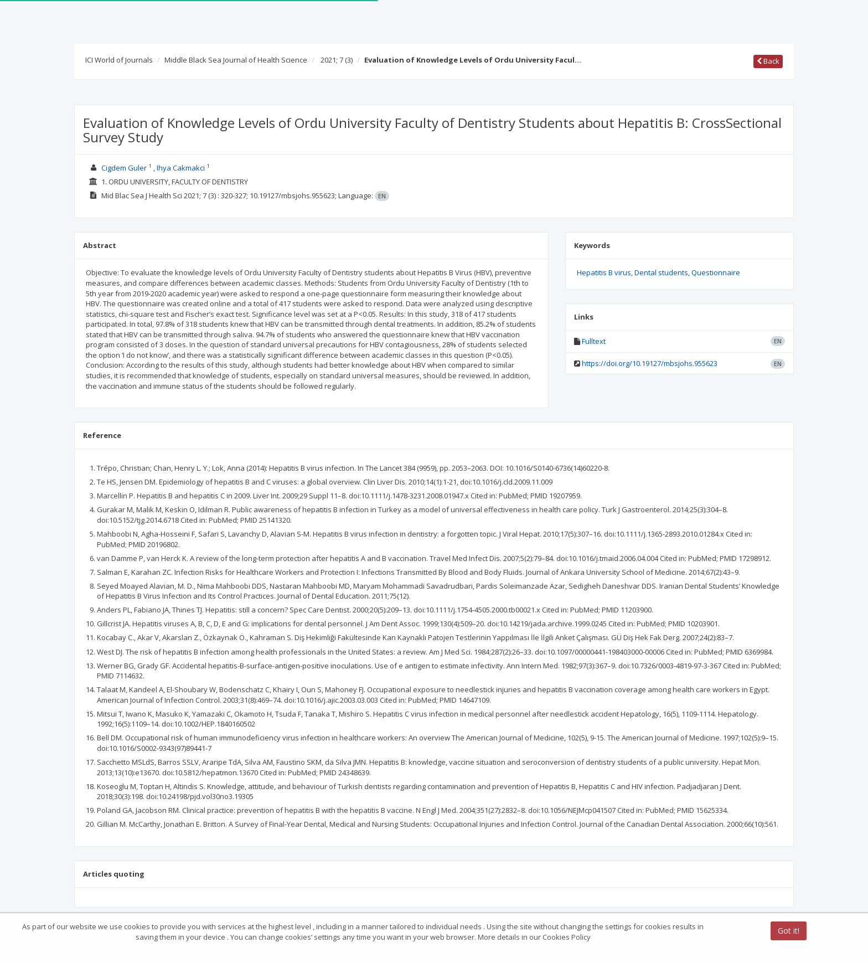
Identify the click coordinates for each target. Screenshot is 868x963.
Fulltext (594, 341)
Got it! (788, 931)
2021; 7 (337, 60)
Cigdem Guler (124, 168)
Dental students (661, 272)
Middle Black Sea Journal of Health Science (235, 60)
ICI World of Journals (119, 60)
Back (768, 61)
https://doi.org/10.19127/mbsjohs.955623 (649, 363)
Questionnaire (715, 272)
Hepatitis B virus (604, 272)
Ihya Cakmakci (181, 168)
